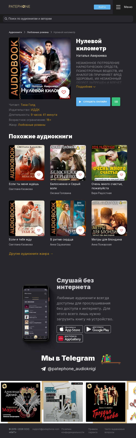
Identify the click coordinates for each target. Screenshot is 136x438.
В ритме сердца (61, 239)
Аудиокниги (15, 32)
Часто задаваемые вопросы (115, 431)
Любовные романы (38, 32)
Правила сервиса (93, 431)
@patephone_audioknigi (68, 368)
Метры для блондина (107, 239)
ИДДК (35, 109)
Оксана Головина (60, 193)
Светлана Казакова (21, 189)
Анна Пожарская (102, 244)
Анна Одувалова (60, 244)
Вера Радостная (102, 193)
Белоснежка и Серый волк (65, 186)
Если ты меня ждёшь (24, 184)
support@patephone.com (45, 429)
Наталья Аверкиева (91, 55)
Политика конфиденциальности (72, 431)
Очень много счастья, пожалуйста (107, 186)
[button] (102, 7)
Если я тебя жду (20, 239)
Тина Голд (28, 105)
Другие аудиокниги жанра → (31, 253)
